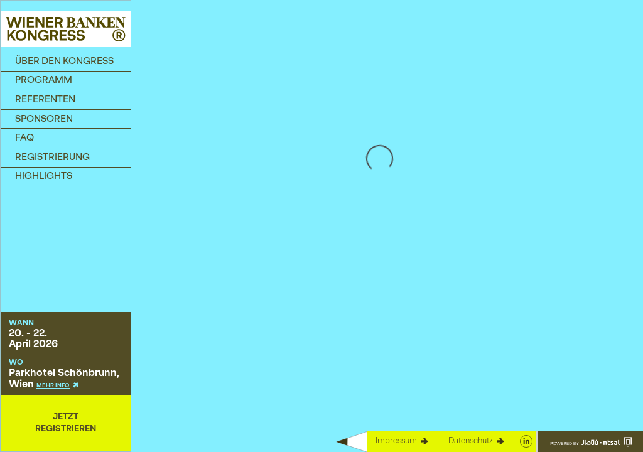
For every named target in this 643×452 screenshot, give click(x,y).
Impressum (402, 441)
